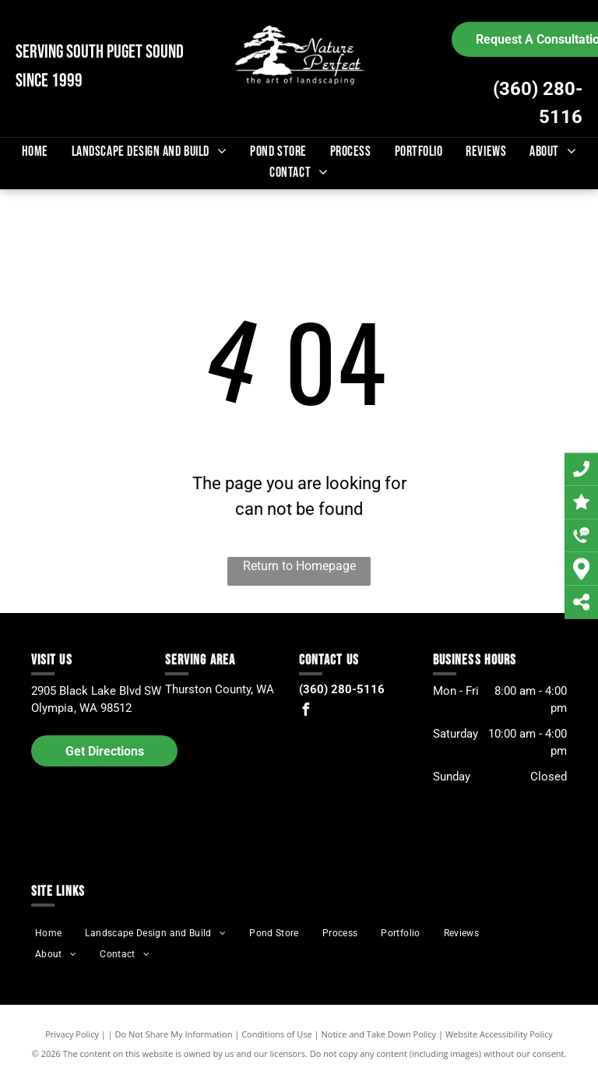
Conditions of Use (276, 1034)
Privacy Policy (72, 1034)
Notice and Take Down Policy (379, 1034)
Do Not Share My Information (174, 1034)
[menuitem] (35, 151)
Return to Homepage (299, 565)
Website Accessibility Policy (499, 1034)
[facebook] (305, 711)
